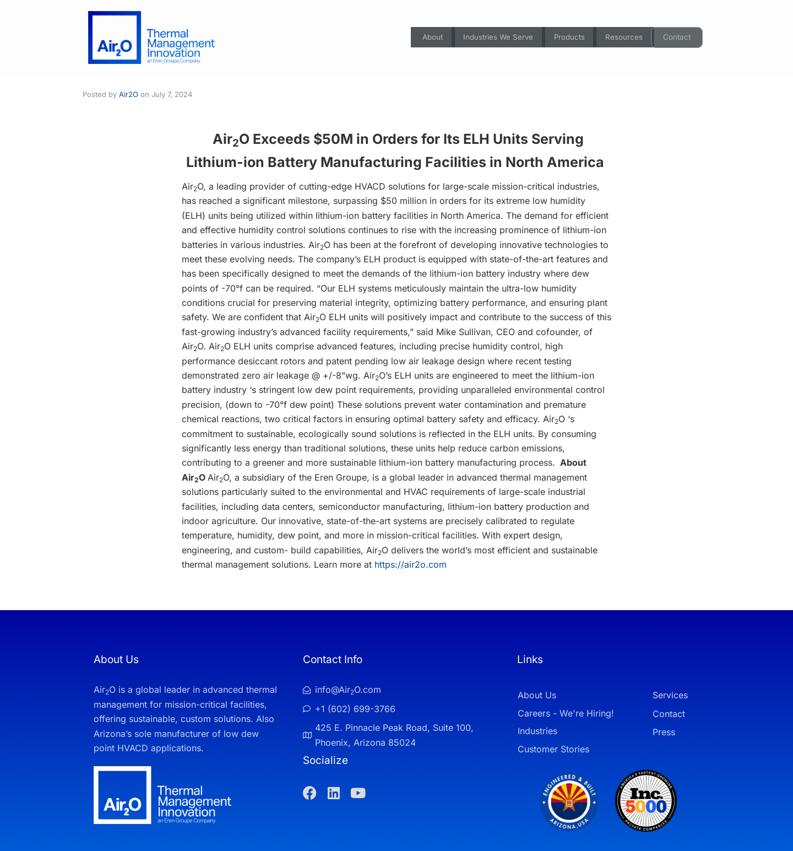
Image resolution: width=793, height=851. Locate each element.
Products (567, 38)
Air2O (128, 94)
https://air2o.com (410, 564)
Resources (623, 38)
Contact (677, 38)
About (422, 38)
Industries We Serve (491, 38)
